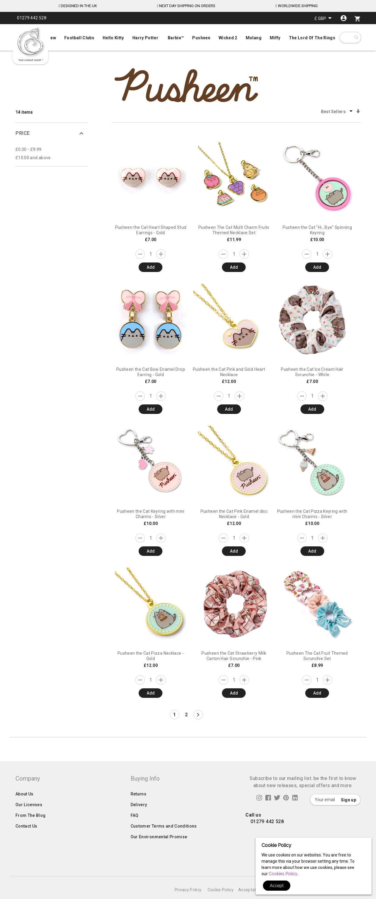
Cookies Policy (283, 873)
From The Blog (30, 827)
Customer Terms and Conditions (164, 838)
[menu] (188, 36)
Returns (138, 805)
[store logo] (30, 44)
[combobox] (356, 37)
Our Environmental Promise (159, 848)
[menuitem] (188, 37)
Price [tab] (22, 133)
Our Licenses (28, 816)
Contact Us (26, 838)
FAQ (135, 827)
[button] (323, 18)
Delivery (139, 816)
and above (33, 157)
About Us (24, 805)
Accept (276, 885)
